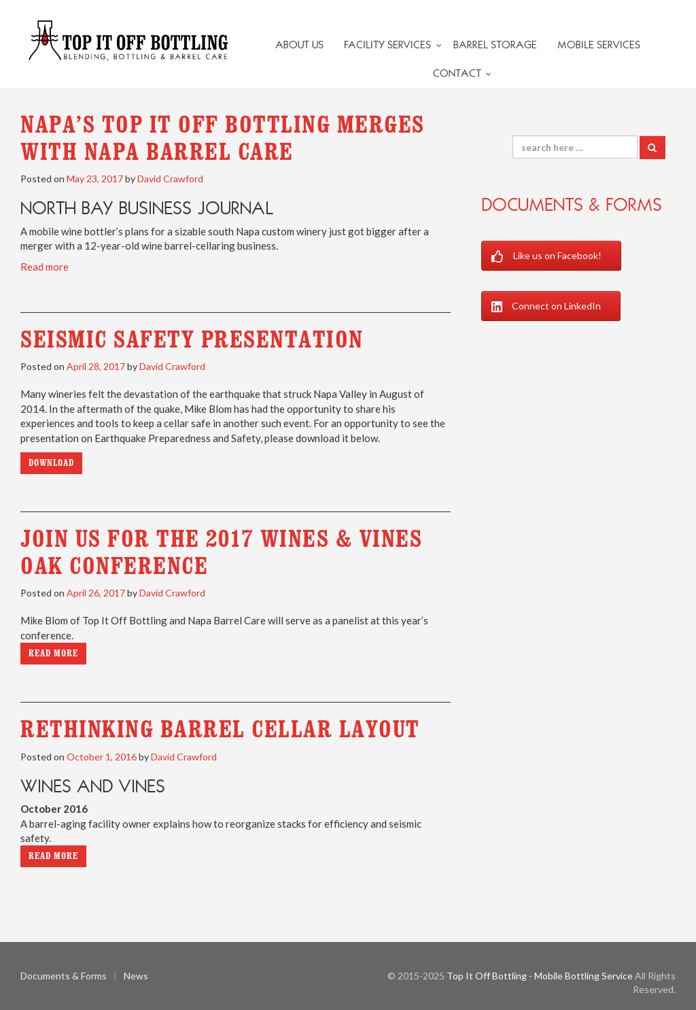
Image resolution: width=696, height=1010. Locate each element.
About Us (299, 45)
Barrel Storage (495, 45)
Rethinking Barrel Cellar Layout (220, 729)
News (136, 975)
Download (51, 463)
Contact (457, 73)
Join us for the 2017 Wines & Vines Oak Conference (221, 552)
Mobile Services (598, 45)
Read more (44, 266)
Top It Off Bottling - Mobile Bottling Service (540, 975)
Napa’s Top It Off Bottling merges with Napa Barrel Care (222, 138)
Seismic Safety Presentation (192, 339)
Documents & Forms (571, 204)
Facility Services (387, 45)
